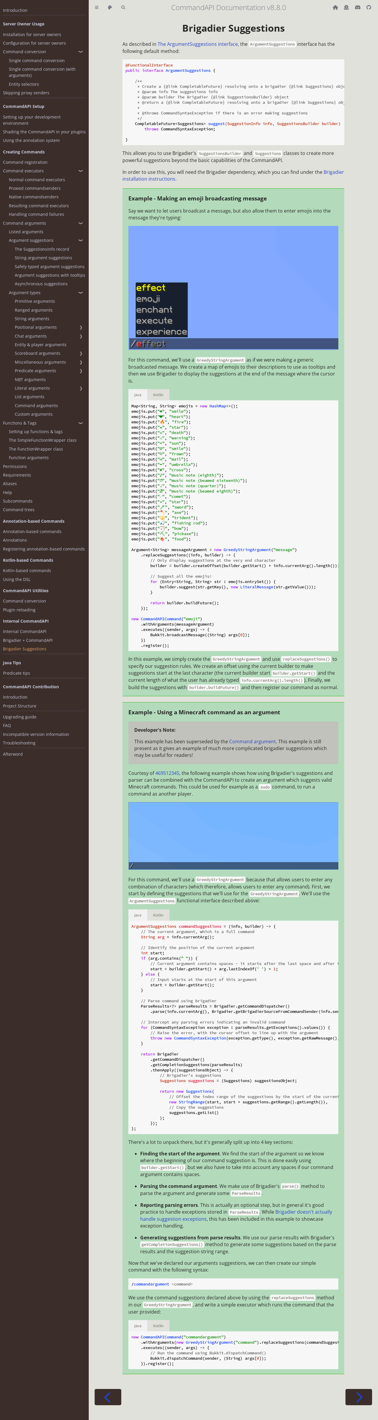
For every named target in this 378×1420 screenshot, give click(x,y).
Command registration (25, 162)
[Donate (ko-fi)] (347, 7)
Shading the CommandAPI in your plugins (44, 132)
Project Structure (19, 706)
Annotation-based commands (32, 531)
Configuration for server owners (34, 43)
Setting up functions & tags (36, 431)
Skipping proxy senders (26, 92)
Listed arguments (26, 231)
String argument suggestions (43, 257)
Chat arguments (31, 336)
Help (7, 492)
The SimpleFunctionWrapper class (43, 440)
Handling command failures (36, 214)
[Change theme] (110, 7)
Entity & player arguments (41, 344)
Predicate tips (16, 673)
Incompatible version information (36, 734)
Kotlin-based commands (27, 570)
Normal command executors (37, 179)
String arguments (32, 318)
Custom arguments (34, 414)
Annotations (15, 540)
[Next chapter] (358, 1397)
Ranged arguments (34, 310)
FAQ (7, 725)
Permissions (15, 466)
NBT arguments (30, 379)
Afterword (13, 754)
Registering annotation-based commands (44, 549)
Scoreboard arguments (37, 353)
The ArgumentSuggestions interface (198, 44)
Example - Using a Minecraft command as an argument (204, 712)
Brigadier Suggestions (24, 649)
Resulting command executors (39, 205)
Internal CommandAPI (24, 631)
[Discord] (358, 7)
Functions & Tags (20, 423)
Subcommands (18, 501)
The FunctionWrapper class (36, 449)
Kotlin (158, 394)
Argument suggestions (31, 240)
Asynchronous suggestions (41, 283)
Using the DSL (16, 579)
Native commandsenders (34, 197)
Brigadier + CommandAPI (28, 640)
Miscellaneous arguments (40, 362)
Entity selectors (24, 84)
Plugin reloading (19, 610)
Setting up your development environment (32, 120)
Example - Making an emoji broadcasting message (197, 198)
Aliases (10, 483)
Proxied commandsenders (35, 188)
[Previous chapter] (108, 1397)
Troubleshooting (19, 743)
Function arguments (29, 457)
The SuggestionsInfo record (42, 249)
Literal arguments (32, 388)
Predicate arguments (35, 370)
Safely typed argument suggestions (50, 266)
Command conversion (24, 51)
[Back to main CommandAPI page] (336, 7)
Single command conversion (37, 60)
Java (137, 394)
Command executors (23, 171)
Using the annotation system (31, 140)
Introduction (15, 10)
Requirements (17, 475)
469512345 (167, 773)
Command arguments (24, 223)
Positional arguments (36, 327)
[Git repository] (369, 7)
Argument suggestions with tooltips (50, 275)
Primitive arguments (35, 301)
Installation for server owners (32, 34)
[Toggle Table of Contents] (96, 7)
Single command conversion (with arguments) (42, 72)
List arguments (29, 396)
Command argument (252, 741)
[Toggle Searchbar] (123, 7)
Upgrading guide (19, 717)
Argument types (25, 292)
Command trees (19, 509)
